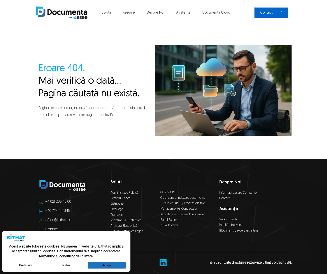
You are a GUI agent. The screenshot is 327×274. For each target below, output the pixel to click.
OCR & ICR (167, 192)
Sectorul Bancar (121, 198)
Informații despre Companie (238, 193)
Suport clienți (228, 219)
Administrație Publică (124, 193)
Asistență (228, 209)
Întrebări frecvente (231, 225)
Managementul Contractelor (179, 209)
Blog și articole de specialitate (239, 230)
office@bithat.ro (57, 220)
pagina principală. (99, 115)
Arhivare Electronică (124, 226)
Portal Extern (168, 220)
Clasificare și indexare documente (182, 198)
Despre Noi (230, 182)
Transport (117, 215)
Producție (117, 209)
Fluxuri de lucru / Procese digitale (182, 203)
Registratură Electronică (126, 220)
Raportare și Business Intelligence (182, 214)
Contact (51, 229)
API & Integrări (170, 225)
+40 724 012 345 (57, 211)
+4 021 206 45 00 (58, 202)
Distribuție (117, 204)
